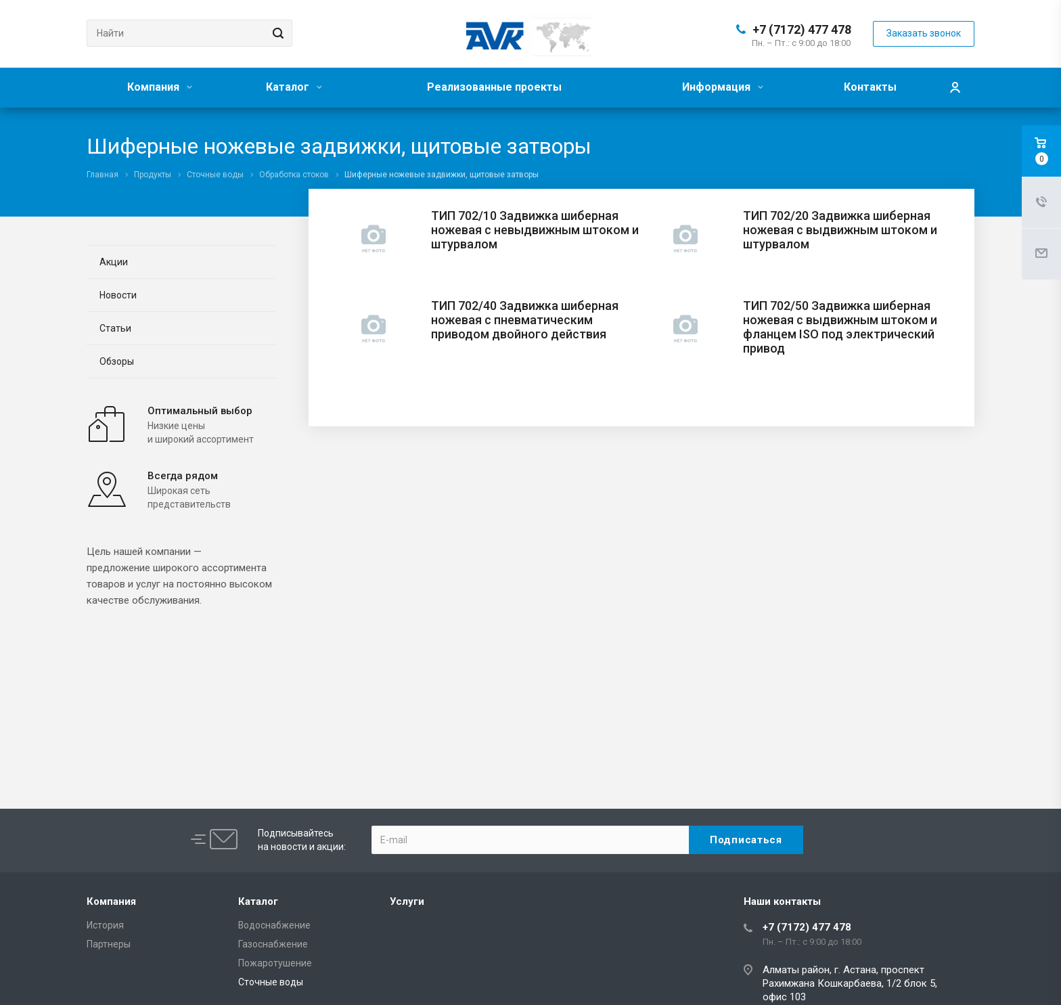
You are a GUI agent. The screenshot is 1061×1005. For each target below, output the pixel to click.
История (105, 925)
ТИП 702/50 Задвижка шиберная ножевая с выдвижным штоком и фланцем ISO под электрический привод (840, 326)
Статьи (115, 328)
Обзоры (116, 361)
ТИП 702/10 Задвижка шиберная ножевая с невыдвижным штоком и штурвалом (535, 229)
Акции (113, 261)
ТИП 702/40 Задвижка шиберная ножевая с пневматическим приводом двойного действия (524, 319)
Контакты (870, 87)
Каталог (294, 87)
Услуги (407, 901)
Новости (118, 295)
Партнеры (109, 944)
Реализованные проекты (494, 87)
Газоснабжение (273, 944)
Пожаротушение (275, 963)
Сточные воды (270, 982)
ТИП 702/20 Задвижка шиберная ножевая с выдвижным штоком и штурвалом (840, 229)
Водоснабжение (274, 925)
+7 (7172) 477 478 (801, 29)
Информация (722, 87)
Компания (159, 87)
